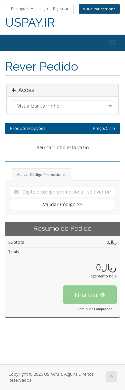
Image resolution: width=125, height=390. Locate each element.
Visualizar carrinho (99, 8)
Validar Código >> (62, 204)
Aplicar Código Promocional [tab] (41, 174)
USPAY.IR (30, 22)
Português (22, 8)
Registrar (61, 8)
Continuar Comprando (94, 308)
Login (43, 8)
